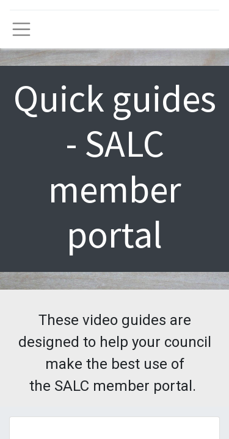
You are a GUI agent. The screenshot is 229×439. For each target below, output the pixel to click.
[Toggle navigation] (21, 29)
